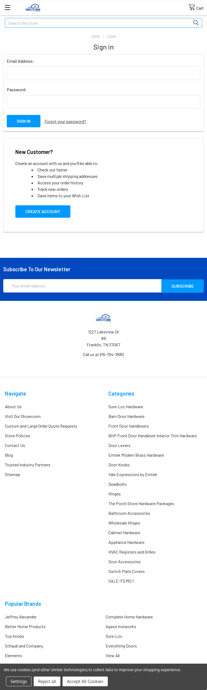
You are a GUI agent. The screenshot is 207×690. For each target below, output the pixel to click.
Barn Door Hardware (126, 415)
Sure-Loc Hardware (125, 405)
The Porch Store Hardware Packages (141, 502)
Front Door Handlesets (128, 425)
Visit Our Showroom (23, 415)
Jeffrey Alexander (21, 615)
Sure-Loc (114, 635)
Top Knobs (14, 635)
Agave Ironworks (121, 625)
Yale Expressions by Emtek (132, 473)
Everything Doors (121, 644)
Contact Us (15, 444)
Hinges (114, 492)
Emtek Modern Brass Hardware (136, 454)
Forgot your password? (65, 121)
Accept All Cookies (85, 681)
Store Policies (17, 434)
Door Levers (119, 444)
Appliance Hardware (126, 541)
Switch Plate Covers (126, 570)
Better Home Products (25, 625)
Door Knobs (119, 463)
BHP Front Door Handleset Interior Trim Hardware (152, 434)
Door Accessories (124, 560)
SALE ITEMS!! (121, 580)
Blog (9, 454)
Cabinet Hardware (124, 531)
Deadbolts (117, 483)
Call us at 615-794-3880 (103, 353)
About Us (13, 405)
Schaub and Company (24, 644)
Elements (13, 654)
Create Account (42, 210)
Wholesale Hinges (124, 521)
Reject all (47, 681)
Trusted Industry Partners (27, 463)
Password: (17, 89)
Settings (19, 681)
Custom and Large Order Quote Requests (41, 425)
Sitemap (12, 473)
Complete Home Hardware (129, 615)
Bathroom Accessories (129, 512)
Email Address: (20, 61)
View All (113, 654)
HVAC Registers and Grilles (132, 551)
